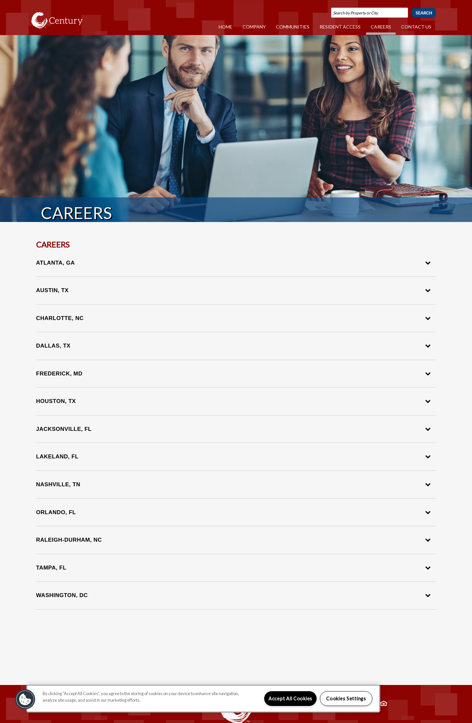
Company (255, 27)
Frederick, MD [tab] (233, 374)
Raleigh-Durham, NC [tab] (233, 540)
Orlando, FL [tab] (233, 512)
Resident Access (341, 27)
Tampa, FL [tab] (233, 568)
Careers (381, 27)
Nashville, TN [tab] (233, 484)
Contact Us (416, 27)
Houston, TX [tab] (233, 401)
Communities (293, 27)
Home (226, 27)
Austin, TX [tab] (233, 290)
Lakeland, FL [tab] (233, 456)
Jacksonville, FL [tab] (233, 429)
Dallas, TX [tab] (233, 346)
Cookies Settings (346, 698)
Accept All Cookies (290, 698)
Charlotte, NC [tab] (233, 318)
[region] (203, 699)
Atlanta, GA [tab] (233, 263)
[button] (25, 699)
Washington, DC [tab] (233, 595)
